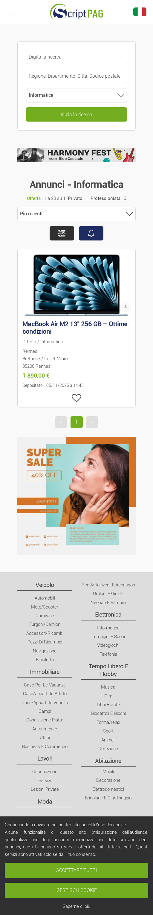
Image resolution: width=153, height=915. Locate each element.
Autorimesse (44, 729)
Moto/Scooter (44, 607)
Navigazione (44, 651)
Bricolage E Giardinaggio (108, 798)
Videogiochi (108, 645)
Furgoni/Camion (44, 624)
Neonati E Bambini (108, 602)
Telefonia (108, 654)
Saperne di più (76, 906)
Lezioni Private (45, 789)
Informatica (108, 628)
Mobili (108, 771)
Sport (108, 731)
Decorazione (108, 780)
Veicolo (45, 585)
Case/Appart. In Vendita (45, 702)
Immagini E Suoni (108, 636)
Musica (108, 687)
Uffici (45, 737)
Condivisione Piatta (44, 720)
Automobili (45, 598)
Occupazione (44, 771)
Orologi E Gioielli (108, 593)
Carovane (45, 615)
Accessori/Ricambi (44, 633)
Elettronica (108, 614)
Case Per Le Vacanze (45, 685)
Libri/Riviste (108, 704)
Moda (45, 801)
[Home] (76, 12)
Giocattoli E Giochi (108, 713)
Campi (45, 711)
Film (108, 696)
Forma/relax (108, 722)
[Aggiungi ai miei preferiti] (76, 398)
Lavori (44, 758)
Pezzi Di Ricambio (44, 642)
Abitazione (108, 761)
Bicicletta (45, 659)
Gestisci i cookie (76, 890)
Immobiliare (44, 672)
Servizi (45, 780)
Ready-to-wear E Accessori (108, 585)
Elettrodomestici (108, 789)
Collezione (108, 748)
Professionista (105, 198)
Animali (108, 740)
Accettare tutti (76, 870)
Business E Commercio (45, 746)
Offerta (34, 198)
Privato (75, 198)
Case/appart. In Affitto (45, 693)
